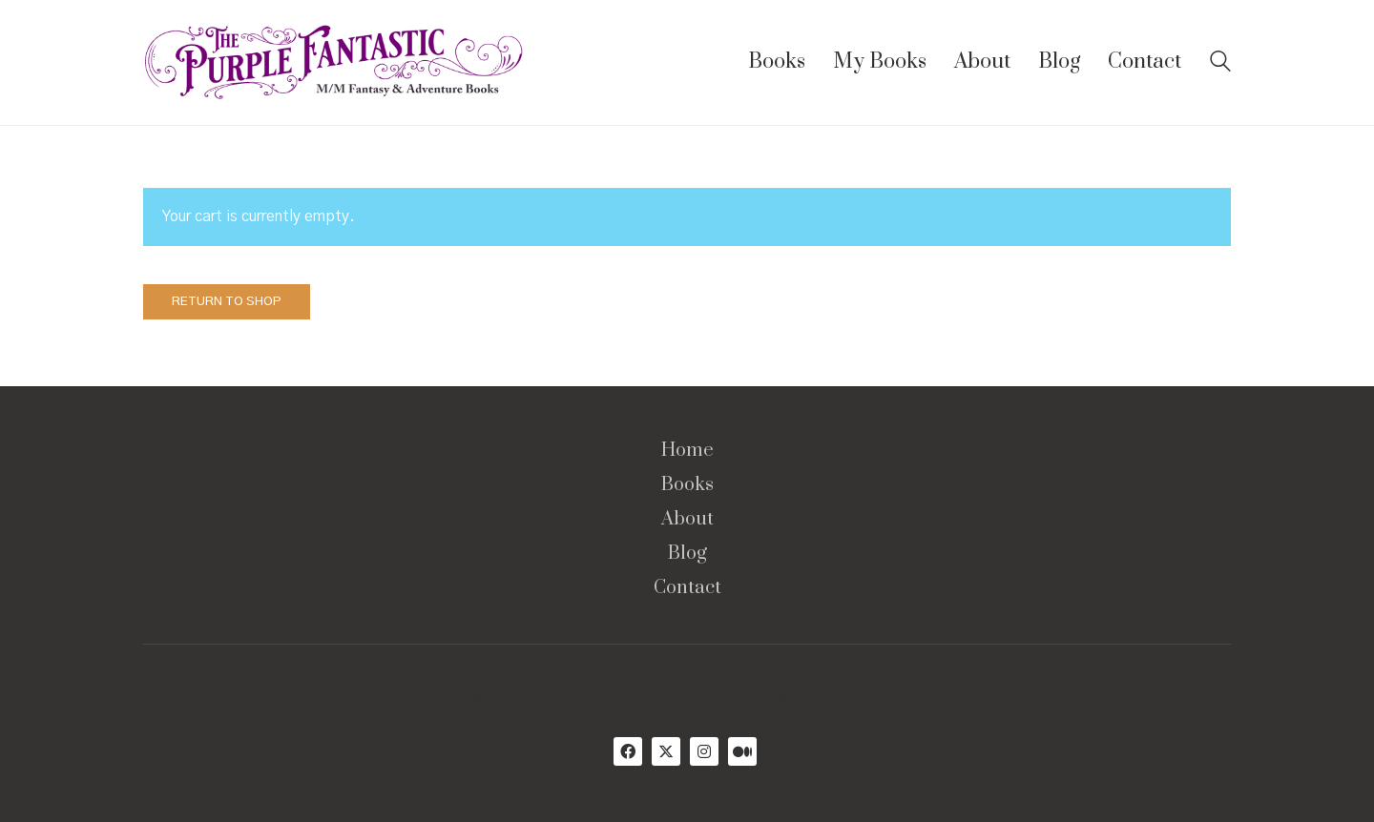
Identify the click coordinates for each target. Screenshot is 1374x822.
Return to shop (226, 302)
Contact (687, 588)
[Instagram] (704, 751)
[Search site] (1220, 64)
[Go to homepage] (334, 62)
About (687, 519)
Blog (687, 554)
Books (687, 485)
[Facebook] (628, 751)
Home (687, 451)
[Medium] (742, 751)
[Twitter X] (666, 751)
